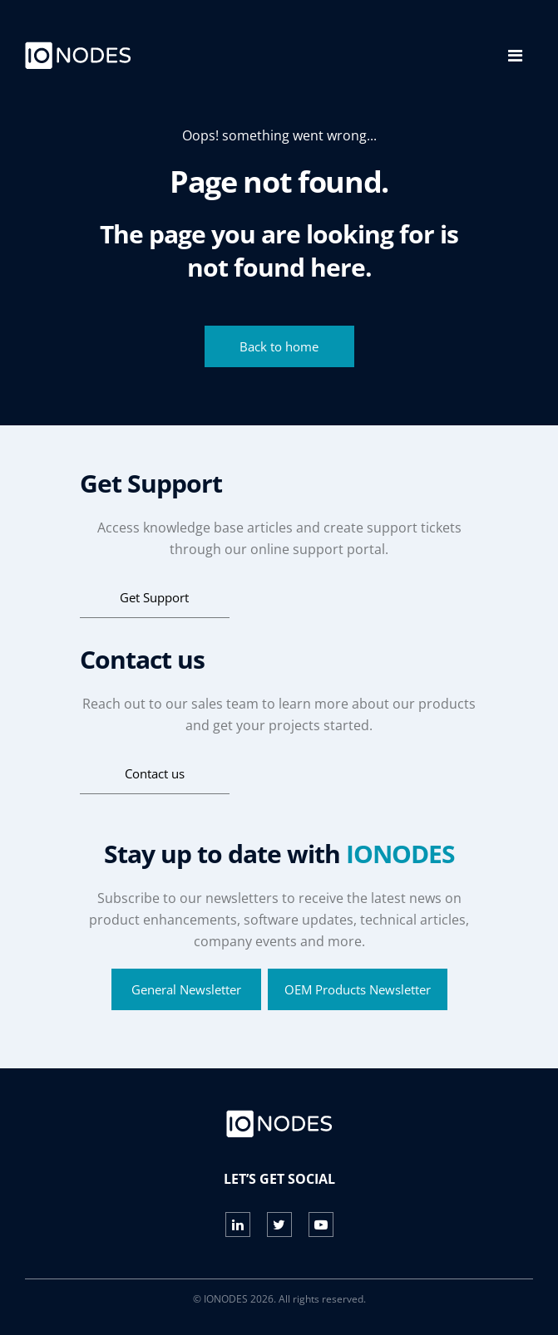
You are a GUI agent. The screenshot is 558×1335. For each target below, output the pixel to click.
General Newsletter (186, 989)
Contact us (155, 773)
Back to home (279, 346)
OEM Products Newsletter (357, 989)
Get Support (154, 597)
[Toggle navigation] (515, 55)
